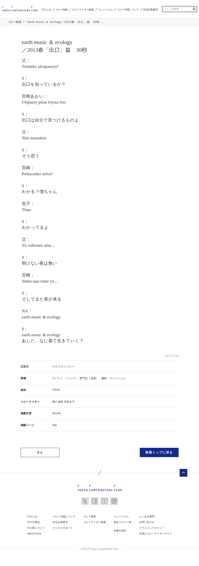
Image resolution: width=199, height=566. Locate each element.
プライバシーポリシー (151, 527)
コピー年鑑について (128, 9)
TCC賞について (36, 527)
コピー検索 (61, 9)
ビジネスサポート (63, 527)
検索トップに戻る (159, 451)
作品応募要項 (150, 9)
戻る (40, 451)
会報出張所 (120, 530)
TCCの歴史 (33, 521)
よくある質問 (146, 515)
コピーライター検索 (83, 9)
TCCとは (46, 9)
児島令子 (69, 401)
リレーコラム (105, 9)
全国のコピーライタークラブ (155, 533)
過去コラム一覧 (122, 521)
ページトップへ (183, 472)
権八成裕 (57, 401)
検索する (194, 9)
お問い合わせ (146, 521)
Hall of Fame (34, 533)
